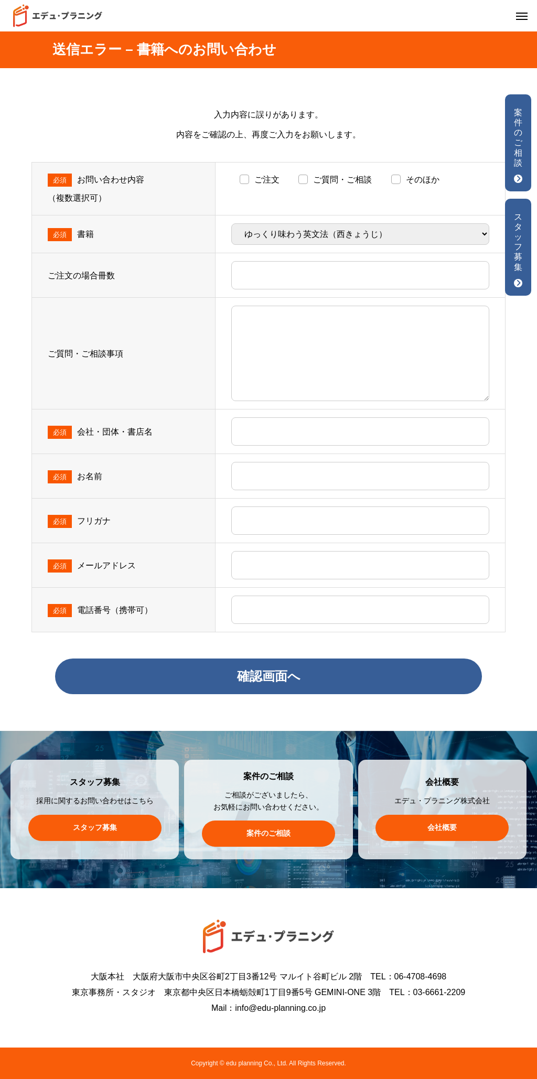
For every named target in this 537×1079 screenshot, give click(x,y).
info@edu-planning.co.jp (280, 1008)
